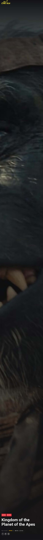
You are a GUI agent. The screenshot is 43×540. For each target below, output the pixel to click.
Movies (4, 515)
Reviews (9, 515)
